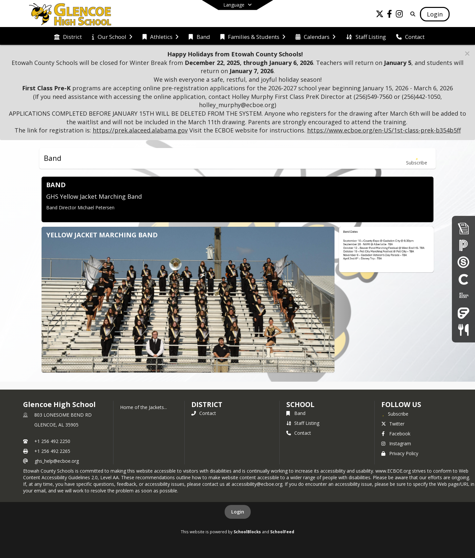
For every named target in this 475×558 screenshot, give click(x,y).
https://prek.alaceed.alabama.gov (140, 130)
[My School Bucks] (463, 296)
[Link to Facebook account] (390, 15)
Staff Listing (302, 423)
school (300, 404)
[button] (467, 53)
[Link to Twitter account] (380, 15)
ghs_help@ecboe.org (57, 461)
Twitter (392, 424)
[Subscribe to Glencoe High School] (394, 413)
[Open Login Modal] (435, 14)
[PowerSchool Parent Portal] (463, 245)
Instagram (396, 443)
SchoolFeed (282, 531)
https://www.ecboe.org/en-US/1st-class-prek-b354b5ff (384, 130)
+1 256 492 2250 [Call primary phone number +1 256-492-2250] (52, 441)
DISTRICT (206, 404)
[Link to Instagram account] (399, 15)
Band (295, 413)
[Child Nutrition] (463, 330)
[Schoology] (463, 262)
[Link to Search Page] (411, 14)
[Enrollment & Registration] (463, 228)
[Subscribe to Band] (416, 158)
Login (237, 512)
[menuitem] (68, 36)
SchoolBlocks (247, 531)
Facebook (395, 433)
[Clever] (463, 279)
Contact (203, 413)
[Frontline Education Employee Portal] (463, 313)
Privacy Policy (399, 453)
